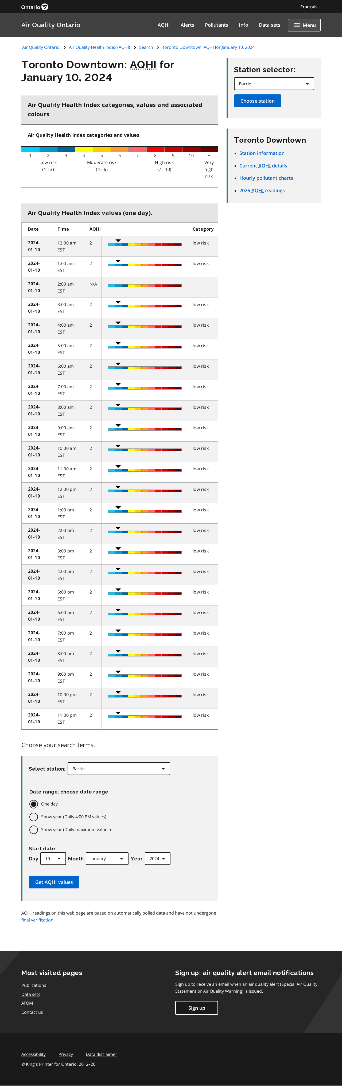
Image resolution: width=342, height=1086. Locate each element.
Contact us (32, 1012)
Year (137, 858)
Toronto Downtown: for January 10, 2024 (208, 47)
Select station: (47, 769)
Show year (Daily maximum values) (76, 829)
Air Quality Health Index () (99, 47)
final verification (37, 920)
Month (76, 858)
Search (146, 47)
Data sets (269, 25)
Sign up (196, 1008)
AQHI (164, 25)
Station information (262, 153)
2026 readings (262, 190)
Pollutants (216, 25)
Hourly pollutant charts (266, 178)
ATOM (27, 1003)
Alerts (187, 25)
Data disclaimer (101, 1054)
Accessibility (33, 1054)
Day (33, 858)
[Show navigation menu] (304, 25)
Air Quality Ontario (51, 25)
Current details (263, 165)
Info (243, 25)
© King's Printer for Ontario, (58, 1064)
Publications (33, 985)
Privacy (66, 1054)
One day (49, 804)
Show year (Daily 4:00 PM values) (73, 817)
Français (308, 7)
